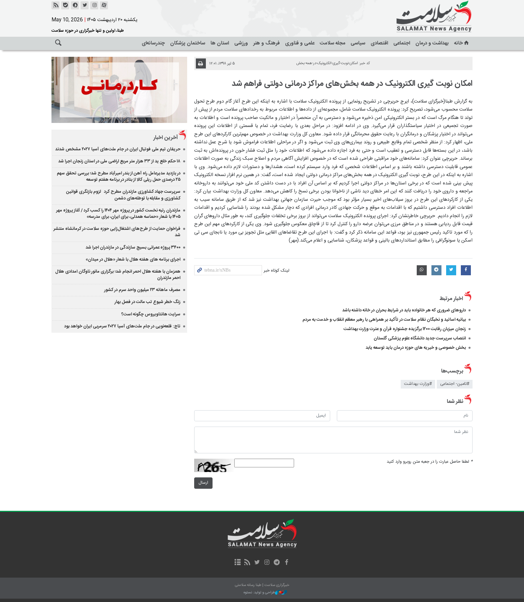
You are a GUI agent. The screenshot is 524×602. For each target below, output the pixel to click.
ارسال (203, 482)
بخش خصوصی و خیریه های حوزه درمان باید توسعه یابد (416, 347)
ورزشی (241, 43)
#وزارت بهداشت (418, 384)
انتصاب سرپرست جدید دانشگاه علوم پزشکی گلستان (420, 338)
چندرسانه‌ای (153, 43)
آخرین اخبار (166, 137)
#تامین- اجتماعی (454, 384)
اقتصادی (379, 43)
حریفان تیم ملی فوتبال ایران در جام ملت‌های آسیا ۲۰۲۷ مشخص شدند (118, 149)
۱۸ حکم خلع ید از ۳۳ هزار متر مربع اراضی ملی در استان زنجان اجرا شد (119, 161)
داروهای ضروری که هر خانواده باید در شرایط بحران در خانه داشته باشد (404, 310)
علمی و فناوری (299, 43)
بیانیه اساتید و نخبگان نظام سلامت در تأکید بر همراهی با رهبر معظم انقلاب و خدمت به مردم (384, 319)
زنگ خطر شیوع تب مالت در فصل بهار (148, 302)
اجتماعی (401, 43)
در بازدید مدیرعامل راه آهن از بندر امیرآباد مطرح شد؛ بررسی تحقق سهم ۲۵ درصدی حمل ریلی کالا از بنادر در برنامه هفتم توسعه (119, 176)
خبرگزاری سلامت (419, 16)
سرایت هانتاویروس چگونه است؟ (151, 314)
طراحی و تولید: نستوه (265, 593)
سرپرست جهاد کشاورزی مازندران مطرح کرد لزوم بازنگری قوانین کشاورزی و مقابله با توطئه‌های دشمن (124, 195)
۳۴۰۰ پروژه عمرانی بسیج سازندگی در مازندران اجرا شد (133, 247)
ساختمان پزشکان (187, 43)
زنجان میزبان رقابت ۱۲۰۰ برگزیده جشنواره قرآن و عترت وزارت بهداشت (405, 329)
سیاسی (358, 43)
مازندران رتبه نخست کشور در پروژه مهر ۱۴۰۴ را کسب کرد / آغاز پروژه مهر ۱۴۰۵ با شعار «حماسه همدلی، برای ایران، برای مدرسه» (118, 213)
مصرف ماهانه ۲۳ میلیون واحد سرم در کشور (143, 290)
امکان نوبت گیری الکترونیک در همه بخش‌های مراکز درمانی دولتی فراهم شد (352, 84)
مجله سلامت (332, 43)
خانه (462, 43)
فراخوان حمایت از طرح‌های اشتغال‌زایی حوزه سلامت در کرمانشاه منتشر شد (117, 232)
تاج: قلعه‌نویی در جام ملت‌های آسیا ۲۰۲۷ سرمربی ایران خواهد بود (122, 326)
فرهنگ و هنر (266, 43)
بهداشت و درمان (432, 43)
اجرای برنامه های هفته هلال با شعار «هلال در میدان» (133, 259)
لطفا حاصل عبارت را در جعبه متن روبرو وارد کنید (430, 462)
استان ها (220, 43)
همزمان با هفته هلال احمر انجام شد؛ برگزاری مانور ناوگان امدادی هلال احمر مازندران (118, 275)
